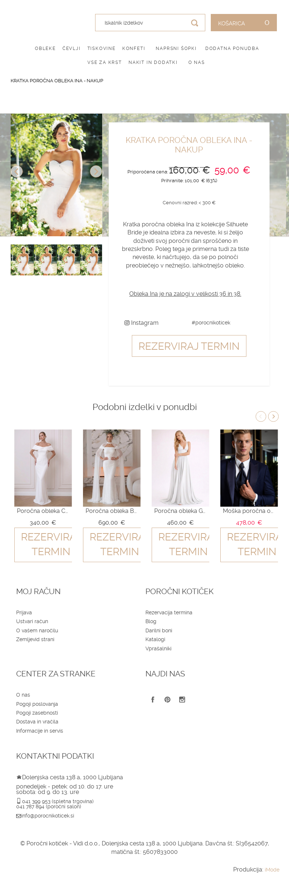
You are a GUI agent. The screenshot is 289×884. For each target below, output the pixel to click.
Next (96, 171)
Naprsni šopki (176, 48)
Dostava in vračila (37, 722)
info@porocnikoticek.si (47, 816)
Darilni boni (158, 630)
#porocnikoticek (211, 323)
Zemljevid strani (35, 639)
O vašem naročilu (37, 630)
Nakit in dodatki (153, 62)
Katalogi (155, 639)
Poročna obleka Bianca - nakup (111, 510)
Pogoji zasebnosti (37, 713)
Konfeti (133, 48)
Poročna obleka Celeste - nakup (43, 510)
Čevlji (71, 48)
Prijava (24, 612)
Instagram (141, 322)
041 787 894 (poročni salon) (48, 806)
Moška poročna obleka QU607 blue (249, 510)
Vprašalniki (158, 648)
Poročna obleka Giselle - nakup (180, 510)
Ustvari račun (32, 621)
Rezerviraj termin (189, 346)
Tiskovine (101, 48)
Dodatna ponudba (232, 48)
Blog (150, 621)
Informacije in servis (39, 731)
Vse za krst (104, 62)
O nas (196, 62)
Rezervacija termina (168, 612)
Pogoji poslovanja (37, 704)
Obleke (45, 48)
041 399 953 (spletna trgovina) (58, 801)
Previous (17, 171)
